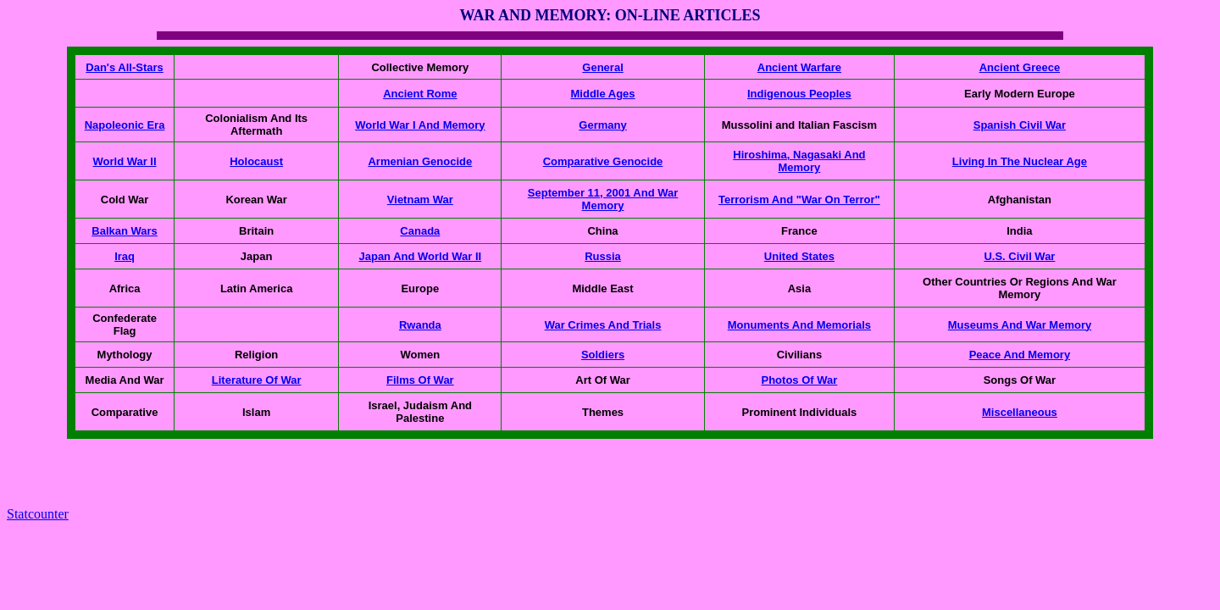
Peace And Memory (1019, 354)
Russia (603, 256)
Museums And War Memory (1020, 325)
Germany (602, 125)
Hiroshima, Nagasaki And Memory (799, 161)
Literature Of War (257, 380)
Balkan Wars (125, 231)
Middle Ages (603, 93)
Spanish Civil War (1019, 125)
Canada (420, 231)
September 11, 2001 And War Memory (603, 199)
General (602, 67)
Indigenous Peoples (799, 93)
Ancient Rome (420, 93)
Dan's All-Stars (124, 67)
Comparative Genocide (603, 161)
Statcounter (38, 514)
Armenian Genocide (420, 161)
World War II (124, 161)
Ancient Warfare (799, 67)
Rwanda (420, 325)
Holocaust (256, 161)
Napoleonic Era (125, 125)
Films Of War (420, 380)
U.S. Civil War (1019, 256)
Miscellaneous (1019, 412)
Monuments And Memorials (799, 325)
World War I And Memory (420, 125)
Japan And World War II (419, 256)
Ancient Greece (1019, 67)
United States (799, 256)
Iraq (124, 256)
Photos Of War (800, 380)
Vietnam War (420, 199)
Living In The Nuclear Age (1019, 161)
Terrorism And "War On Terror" (799, 199)
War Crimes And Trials (603, 325)
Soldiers (602, 354)
